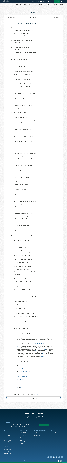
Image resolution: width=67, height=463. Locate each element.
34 (9, 20)
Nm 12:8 (39, 342)
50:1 (22, 361)
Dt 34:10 (43, 342)
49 (35, 20)
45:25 (18, 360)
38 (16, 20)
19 (33, 353)
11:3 (24, 364)
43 (24, 20)
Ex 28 (23, 375)
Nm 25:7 (22, 383)
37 (14, 20)
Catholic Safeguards (8, 449)
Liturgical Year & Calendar (24, 437)
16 (31, 350)
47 (31, 20)
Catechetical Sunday (8, 447)
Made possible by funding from (51, 459)
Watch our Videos (41, 415)
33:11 (26, 364)
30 (34, 357)
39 (17, 20)
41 (21, 20)
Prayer (20, 435)
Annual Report (7, 435)
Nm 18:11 (24, 380)
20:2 (25, 369)
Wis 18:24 (28, 375)
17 (25, 351)
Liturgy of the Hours (23, 440)
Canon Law (6, 444)
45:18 (19, 377)
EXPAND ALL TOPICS (7, 451)
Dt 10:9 (29, 380)
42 (23, 20)
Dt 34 (24, 366)
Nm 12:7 (29, 364)
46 (29, 20)
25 (20, 344)
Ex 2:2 (21, 364)
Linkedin (57, 455)
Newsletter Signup (53, 435)
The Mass (21, 441)
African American (7, 433)
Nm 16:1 (22, 377)
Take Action (36, 430)
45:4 (19, 372)
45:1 (19, 364)
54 (30, 383)
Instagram (60, 455)
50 (36, 20)
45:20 (18, 357)
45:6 (18, 344)
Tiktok (62, 455)
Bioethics (6, 443)
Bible (5, 441)
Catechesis (6, 446)
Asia (5, 437)
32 (6, 20)
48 (33, 20)
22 (44, 351)
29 (24, 375)
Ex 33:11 (36, 342)
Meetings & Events (38, 433)
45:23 (19, 383)
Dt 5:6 (29, 369)
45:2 (19, 366)
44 (26, 20)
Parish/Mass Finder (54, 430)
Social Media (52, 437)
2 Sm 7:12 (22, 385)
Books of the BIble (22, 432)
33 (7, 20)
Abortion (5, 430)
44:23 (18, 336)
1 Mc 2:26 (28, 383)
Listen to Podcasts (32, 415)
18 (32, 353)
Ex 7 (22, 366)
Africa (5, 432)
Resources (52, 432)
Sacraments (21, 438)
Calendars (52, 433)
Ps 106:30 (34, 383)
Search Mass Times (23, 433)
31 (36, 383)
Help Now (36, 432)
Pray (35, 435)
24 (27, 380)
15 (37, 349)
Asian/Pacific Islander (8, 438)
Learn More (44, 423)
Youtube (54, 455)
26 (20, 360)
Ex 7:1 (21, 369)
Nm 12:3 (22, 372)
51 (38, 20)
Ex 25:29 (31, 357)
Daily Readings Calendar (24, 430)
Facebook (52, 455)
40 (19, 20)
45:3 (19, 369)
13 (46, 347)
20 (42, 351)
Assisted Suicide (7, 440)
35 (11, 20)
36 (12, 20)
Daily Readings (25, 415)
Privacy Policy (36, 392)
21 (31, 369)
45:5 (23, 336)
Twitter (49, 455)
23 (41, 354)
